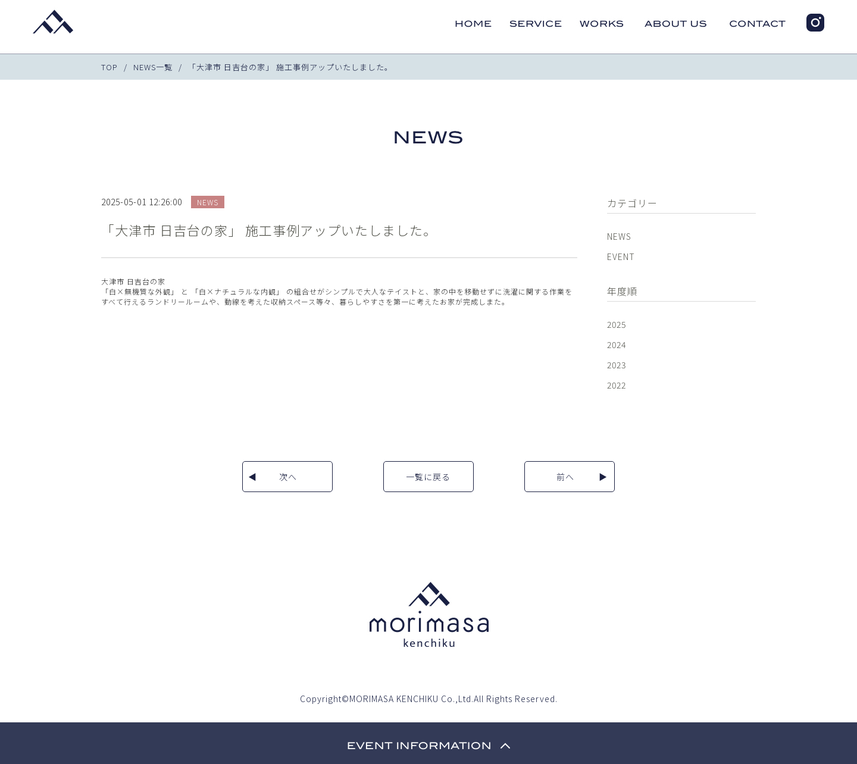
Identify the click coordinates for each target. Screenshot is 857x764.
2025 (616, 324)
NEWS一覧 (153, 67)
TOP (109, 67)
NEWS (619, 236)
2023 (616, 365)
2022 (616, 385)
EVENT (621, 256)
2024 (616, 344)
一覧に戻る (428, 477)
